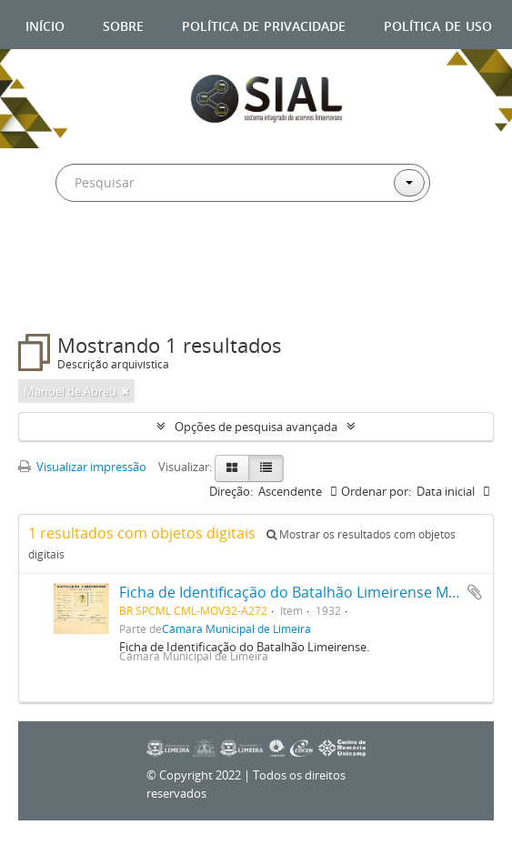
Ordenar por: (376, 491)
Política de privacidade (264, 24)
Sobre (123, 24)
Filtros (61, 297)
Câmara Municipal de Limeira (236, 628)
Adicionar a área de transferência (475, 592)
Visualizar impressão (82, 466)
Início (45, 24)
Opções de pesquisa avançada (256, 426)
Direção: (231, 491)
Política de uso (438, 24)
